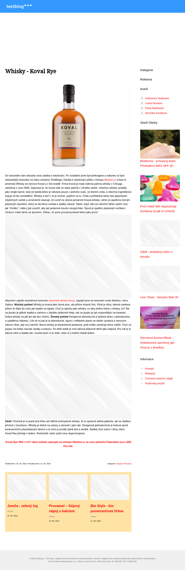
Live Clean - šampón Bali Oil (159, 297)
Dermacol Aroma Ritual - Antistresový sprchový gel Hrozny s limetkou (157, 342)
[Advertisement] (92, 34)
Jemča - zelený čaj (22, 506)
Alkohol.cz (110, 179)
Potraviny (128, 464)
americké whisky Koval (62, 300)
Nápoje (119, 464)
